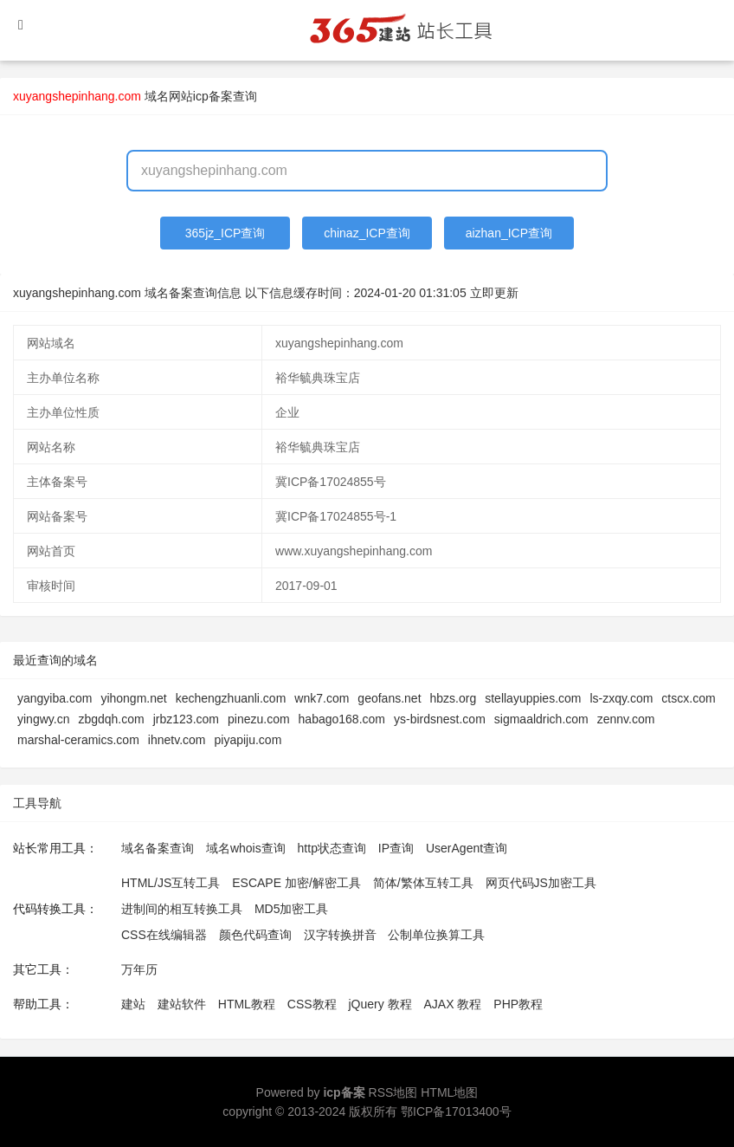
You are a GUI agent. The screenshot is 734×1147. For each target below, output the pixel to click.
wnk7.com (321, 698)
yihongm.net (133, 698)
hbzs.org (453, 698)
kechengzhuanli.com (231, 698)
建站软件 (182, 1004)
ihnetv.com (177, 740)
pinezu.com (259, 719)
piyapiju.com (247, 740)
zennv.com (626, 719)
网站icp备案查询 (213, 96)
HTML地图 (449, 1092)
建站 (133, 1004)
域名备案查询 (157, 848)
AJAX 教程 (453, 1004)
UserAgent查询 (466, 848)
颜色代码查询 (255, 935)
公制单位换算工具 (436, 935)
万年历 (139, 969)
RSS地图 (393, 1092)
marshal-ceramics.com (78, 740)
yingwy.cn (43, 719)
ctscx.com (688, 698)
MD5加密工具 (291, 909)
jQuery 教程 (379, 1004)
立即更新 (494, 293)
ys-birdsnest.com (440, 719)
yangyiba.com (54, 698)
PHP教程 (518, 1004)
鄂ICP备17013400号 (456, 1111)
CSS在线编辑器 (164, 935)
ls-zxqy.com (622, 698)
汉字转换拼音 (340, 935)
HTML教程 (246, 1004)
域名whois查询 (246, 848)
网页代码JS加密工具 (541, 883)
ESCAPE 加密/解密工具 (296, 883)
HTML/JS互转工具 (170, 883)
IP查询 (396, 848)
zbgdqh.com (111, 719)
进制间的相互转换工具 (181, 909)
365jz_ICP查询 (225, 233)
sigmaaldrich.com (541, 719)
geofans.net (389, 698)
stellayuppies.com (533, 698)
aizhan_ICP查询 (509, 233)
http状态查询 (332, 848)
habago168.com (342, 719)
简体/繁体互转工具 (423, 883)
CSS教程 (312, 1004)
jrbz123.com (186, 719)
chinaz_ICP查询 (367, 233)
